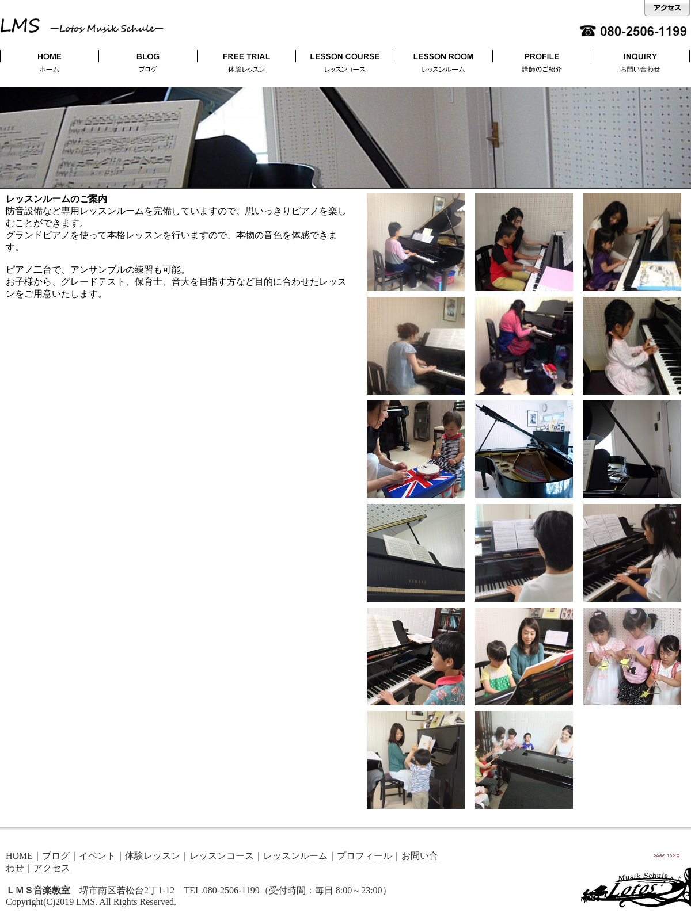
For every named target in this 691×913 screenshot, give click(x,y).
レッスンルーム (295, 856)
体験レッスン (152, 856)
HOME (19, 856)
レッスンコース (221, 856)
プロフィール (364, 856)
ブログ (56, 856)
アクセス (51, 868)
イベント (97, 856)
